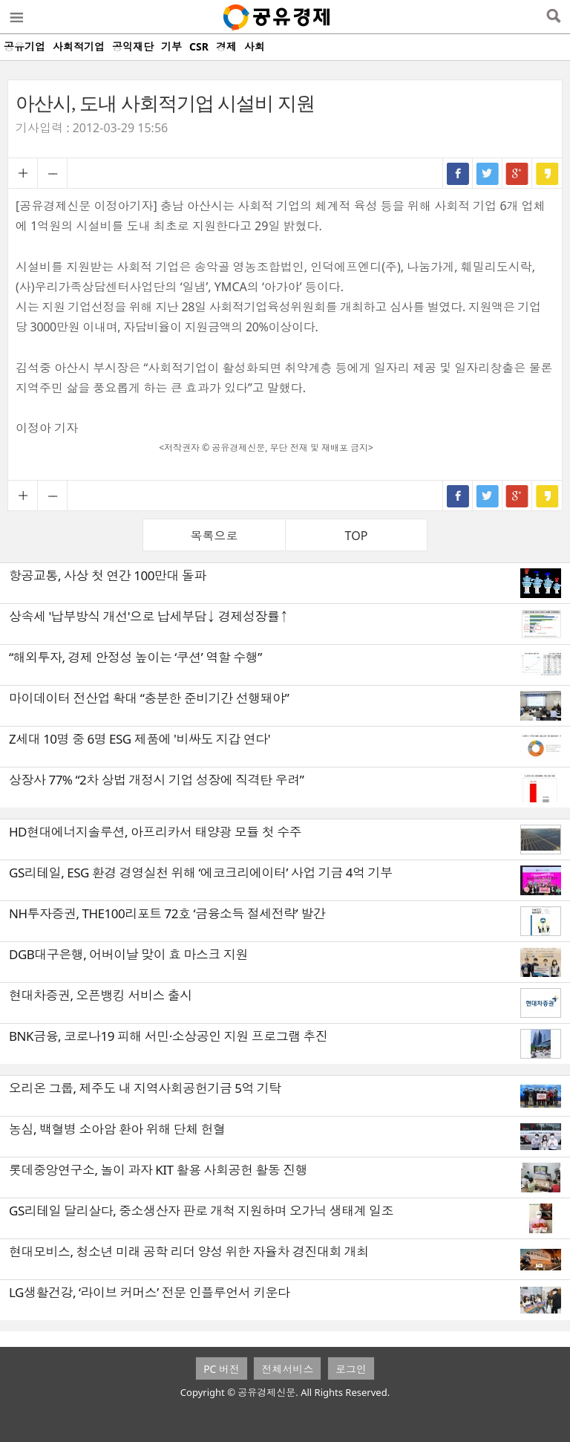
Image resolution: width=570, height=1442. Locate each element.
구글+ (517, 173)
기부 (171, 46)
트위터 (487, 173)
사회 (254, 46)
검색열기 (553, 17)
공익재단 (133, 46)
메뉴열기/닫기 (15, 17)
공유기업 (24, 46)
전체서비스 (287, 1369)
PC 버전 (221, 1369)
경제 (226, 46)
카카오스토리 (547, 173)
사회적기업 (79, 46)
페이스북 (458, 173)
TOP (356, 535)
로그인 (351, 1369)
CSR (199, 46)
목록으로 (214, 535)
